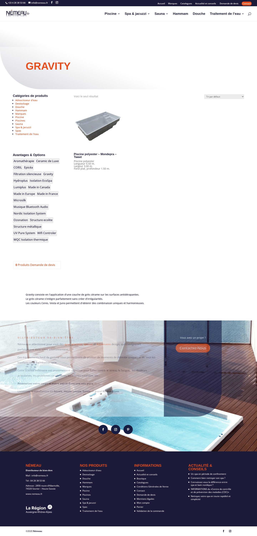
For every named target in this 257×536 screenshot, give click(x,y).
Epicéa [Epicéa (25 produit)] (28, 167)
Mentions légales (145, 498)
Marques (172, 3)
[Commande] (224, 96)
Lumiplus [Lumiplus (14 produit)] (20, 187)
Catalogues (186, 3)
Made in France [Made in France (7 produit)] (47, 194)
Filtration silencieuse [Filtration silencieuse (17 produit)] (27, 174)
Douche (199, 13)
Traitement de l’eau (225, 13)
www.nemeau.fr (34, 493)
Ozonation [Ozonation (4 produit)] (21, 220)
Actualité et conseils (205, 3)
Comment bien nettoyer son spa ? (208, 478)
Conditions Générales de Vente (152, 486)
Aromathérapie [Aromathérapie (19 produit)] (24, 161)
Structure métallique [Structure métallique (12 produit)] (27, 227)
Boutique (141, 478)
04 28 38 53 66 (37, 480)
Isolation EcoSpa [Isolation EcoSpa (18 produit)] (41, 181)
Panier (140, 506)
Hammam (180, 13)
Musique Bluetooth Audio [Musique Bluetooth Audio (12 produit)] (31, 207)
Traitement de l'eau (27, 134)
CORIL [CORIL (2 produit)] (18, 167)
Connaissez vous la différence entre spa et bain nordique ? (209, 484)
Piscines (20, 120)
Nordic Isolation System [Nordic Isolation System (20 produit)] (30, 213)
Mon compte (143, 502)
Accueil (161, 3)
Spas (18, 130)
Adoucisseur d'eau (26, 100)
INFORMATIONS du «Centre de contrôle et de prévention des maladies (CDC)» (211, 491)
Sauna (160, 13)
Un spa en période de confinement (208, 473)
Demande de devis (229, 3)
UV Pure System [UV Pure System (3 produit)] (24, 233)
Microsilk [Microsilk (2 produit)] (20, 200)
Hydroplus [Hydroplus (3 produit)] (21, 181)
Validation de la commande (150, 510)
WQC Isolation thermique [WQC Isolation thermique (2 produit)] (31, 240)
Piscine (111, 13)
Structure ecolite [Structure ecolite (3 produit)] (41, 220)
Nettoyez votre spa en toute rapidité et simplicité (211, 498)
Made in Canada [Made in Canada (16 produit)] (39, 187)
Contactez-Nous (180, 348)
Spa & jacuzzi (135, 13)
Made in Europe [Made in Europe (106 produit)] (24, 194)
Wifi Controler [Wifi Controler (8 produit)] (46, 233)
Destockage (22, 103)
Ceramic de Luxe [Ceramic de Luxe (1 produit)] (47, 161)
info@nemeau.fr (40, 475)
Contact (247, 3)
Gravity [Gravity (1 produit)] (48, 174)
